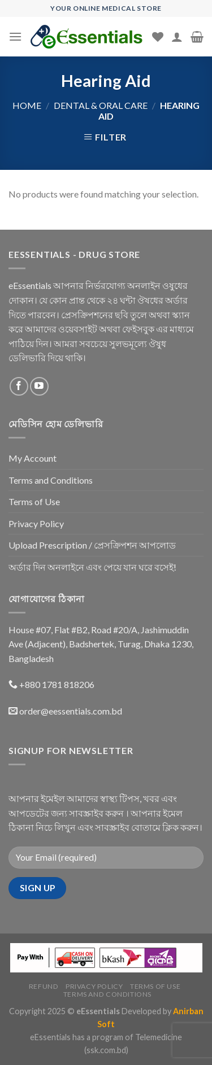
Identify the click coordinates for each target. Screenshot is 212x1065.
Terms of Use (34, 501)
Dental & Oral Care (101, 105)
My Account (32, 458)
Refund (44, 986)
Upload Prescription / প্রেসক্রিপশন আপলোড (92, 545)
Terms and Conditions (50, 480)
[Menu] (15, 36)
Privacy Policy (36, 523)
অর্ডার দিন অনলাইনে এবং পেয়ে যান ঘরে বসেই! (92, 567)
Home (26, 105)
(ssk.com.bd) (106, 1050)
